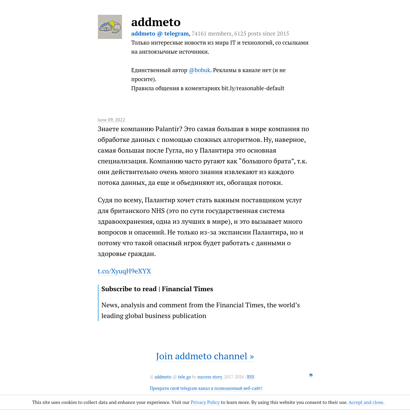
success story (209, 377)
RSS (250, 377)
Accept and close (366, 402)
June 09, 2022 (111, 120)
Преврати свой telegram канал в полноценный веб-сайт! (206, 388)
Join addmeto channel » (205, 356)
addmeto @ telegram (160, 33)
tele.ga (184, 377)
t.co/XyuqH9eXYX (124, 270)
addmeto (156, 22)
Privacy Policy (205, 402)
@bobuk (200, 70)
